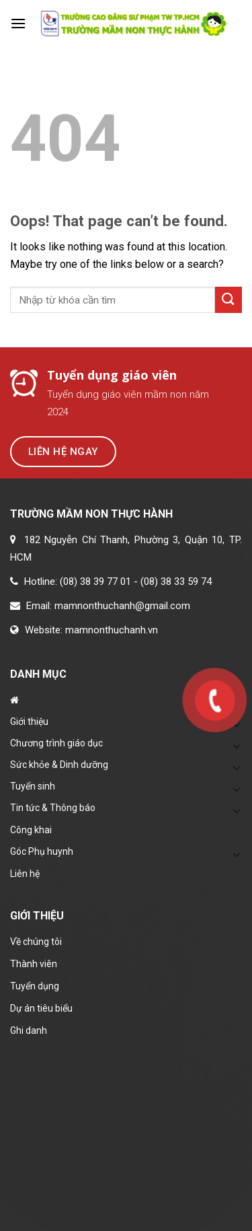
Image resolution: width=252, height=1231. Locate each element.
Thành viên (33, 963)
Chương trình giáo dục (56, 743)
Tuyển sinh (32, 786)
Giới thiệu (29, 721)
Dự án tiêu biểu (41, 1008)
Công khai (31, 829)
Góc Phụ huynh (41, 851)
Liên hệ (25, 873)
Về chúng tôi (36, 941)
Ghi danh (28, 1030)
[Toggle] (236, 767)
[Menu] (18, 23)
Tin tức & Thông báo (52, 807)
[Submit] (228, 300)
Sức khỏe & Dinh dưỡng (59, 764)
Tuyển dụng (34, 986)
